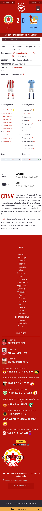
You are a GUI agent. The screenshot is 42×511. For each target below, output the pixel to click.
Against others (22, 282)
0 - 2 (23, 392)
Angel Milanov (7, 141)
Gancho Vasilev (7, 138)
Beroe (24, 404)
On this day (22, 289)
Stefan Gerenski (9, 110)
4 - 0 (16, 432)
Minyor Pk (27, 371)
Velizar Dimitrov (17, 352)
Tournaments (22, 279)
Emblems (22, 267)
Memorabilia (22, 323)
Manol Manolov (7, 116)
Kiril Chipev (27, 113)
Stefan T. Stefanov (8, 131)
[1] (24, 74)
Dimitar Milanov (7, 128)
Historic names (35, 2)
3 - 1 (18, 371)
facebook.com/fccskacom (15, 480)
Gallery (22, 307)
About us (22, 295)
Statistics (21, 273)
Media (21, 304)
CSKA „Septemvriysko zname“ (19, 419)
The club (21, 254)
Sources (22, 298)
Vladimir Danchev (18, 362)
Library (22, 320)
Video (22, 310)
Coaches (22, 261)
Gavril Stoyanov (7, 122)
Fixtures (21, 270)
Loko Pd (12, 383)
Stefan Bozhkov (7, 125)
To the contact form (21, 486)
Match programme (22, 317)
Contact (21, 326)
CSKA (26, 383)
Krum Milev (17, 67)
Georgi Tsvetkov (7, 113)
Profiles (22, 264)
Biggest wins (22, 285)
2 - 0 (17, 404)
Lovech (24, 432)
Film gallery (22, 314)
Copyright (22, 301)
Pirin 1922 (14, 392)
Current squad (22, 257)
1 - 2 (20, 383)
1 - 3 (23, 414)
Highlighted (21, 333)
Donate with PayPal (18, 509)
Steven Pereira (16, 343)
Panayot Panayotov (8, 159)
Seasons (22, 276)
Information (21, 292)
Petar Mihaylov (7, 135)
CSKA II (11, 371)
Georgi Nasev (7, 119)
